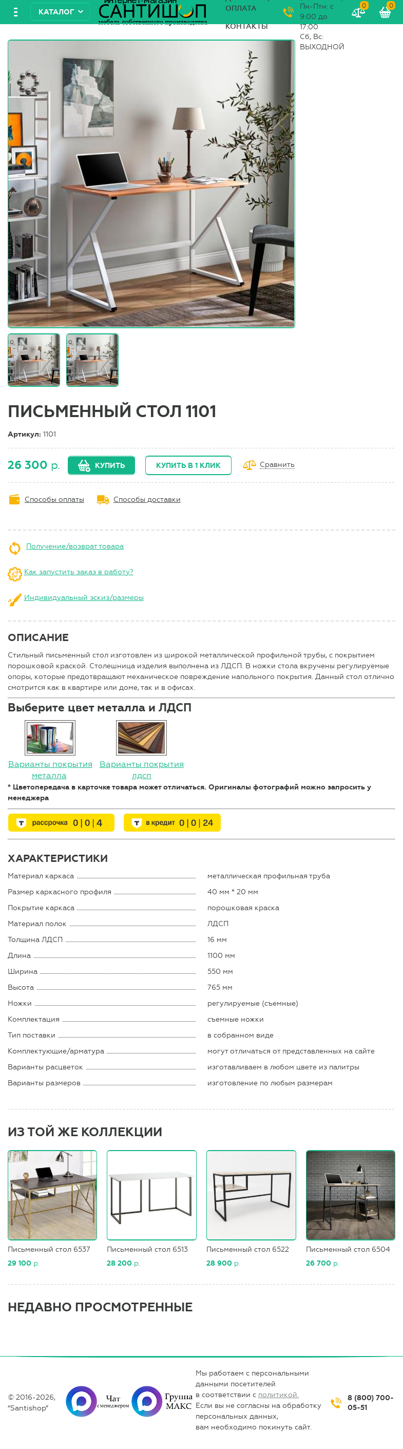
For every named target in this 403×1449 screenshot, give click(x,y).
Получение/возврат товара (75, 546)
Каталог (56, 12)
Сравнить (277, 465)
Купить (110, 465)
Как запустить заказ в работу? (78, 572)
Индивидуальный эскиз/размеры (84, 597)
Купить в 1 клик (188, 465)
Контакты (246, 26)
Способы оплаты (54, 499)
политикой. (278, 1394)
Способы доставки (147, 499)
